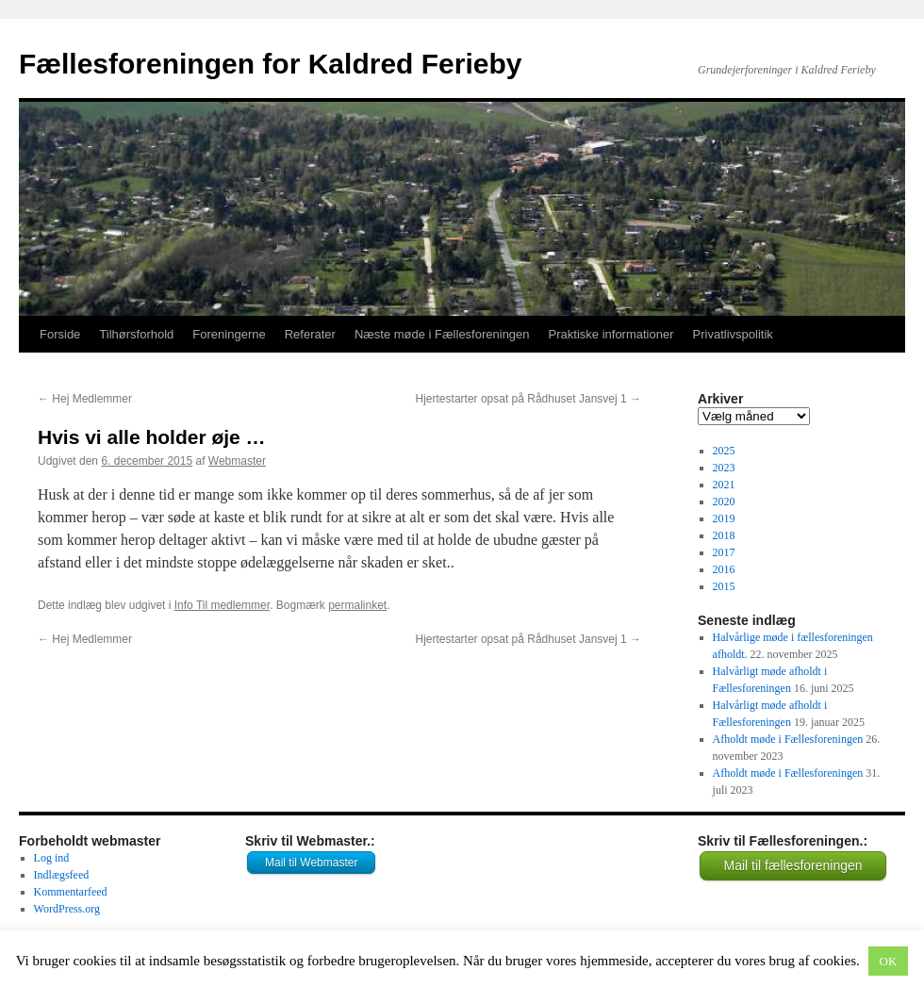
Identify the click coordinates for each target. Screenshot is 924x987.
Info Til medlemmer (222, 605)
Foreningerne (228, 334)
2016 (724, 569)
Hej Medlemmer (85, 398)
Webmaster (237, 461)
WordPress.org (67, 908)
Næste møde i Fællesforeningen (442, 334)
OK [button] (889, 961)
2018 (724, 535)
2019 (724, 518)
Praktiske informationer (611, 334)
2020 (724, 501)
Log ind (52, 857)
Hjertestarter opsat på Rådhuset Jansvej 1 (528, 398)
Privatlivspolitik (733, 334)
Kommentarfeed (70, 891)
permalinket (357, 605)
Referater (310, 334)
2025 (724, 450)
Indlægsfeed (62, 874)
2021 (724, 484)
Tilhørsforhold (136, 334)
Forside (60, 334)
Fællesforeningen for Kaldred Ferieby (270, 63)
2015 (724, 586)
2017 (724, 552)
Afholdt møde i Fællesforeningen (788, 739)
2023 (724, 467)
